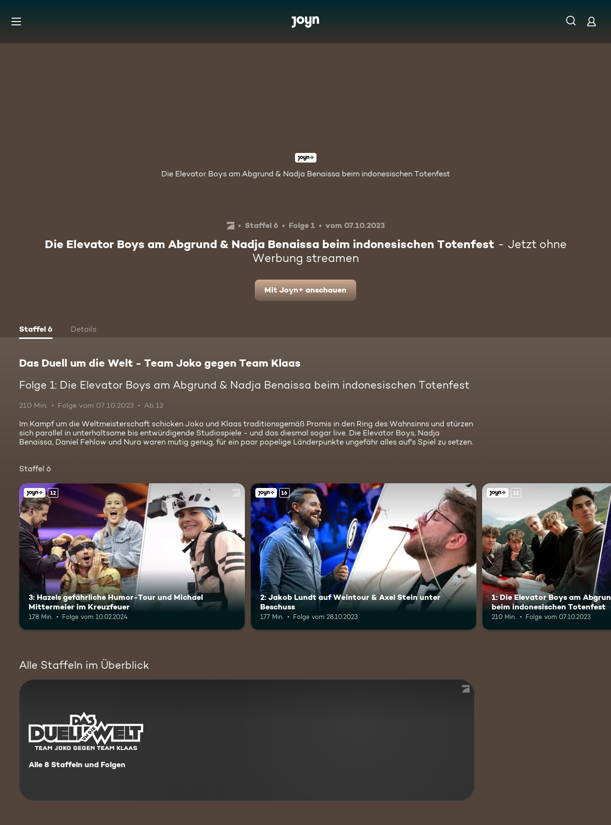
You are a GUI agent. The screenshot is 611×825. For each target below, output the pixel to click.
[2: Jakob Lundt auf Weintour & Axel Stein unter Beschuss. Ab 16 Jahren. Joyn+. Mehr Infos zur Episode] (363, 556)
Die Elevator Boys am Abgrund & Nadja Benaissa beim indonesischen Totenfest (305, 173)
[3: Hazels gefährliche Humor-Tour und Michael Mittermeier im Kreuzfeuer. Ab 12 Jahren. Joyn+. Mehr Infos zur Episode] (132, 556)
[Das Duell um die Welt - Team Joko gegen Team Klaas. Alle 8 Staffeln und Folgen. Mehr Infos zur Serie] (246, 740)
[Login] (591, 21)
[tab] (35, 330)
